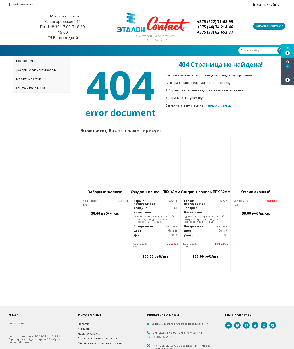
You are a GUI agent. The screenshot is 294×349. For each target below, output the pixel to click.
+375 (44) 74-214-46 (189, 333)
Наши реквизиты (89, 333)
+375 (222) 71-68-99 (163, 333)
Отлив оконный (256, 191)
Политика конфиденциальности (99, 338)
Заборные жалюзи (105, 191)
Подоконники (25, 61)
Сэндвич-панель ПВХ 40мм (155, 191)
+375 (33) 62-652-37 (159, 337)
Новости (83, 324)
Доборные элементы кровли (36, 70)
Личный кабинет (267, 4)
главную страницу (217, 105)
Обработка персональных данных (101, 343)
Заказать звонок (269, 26)
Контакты (84, 329)
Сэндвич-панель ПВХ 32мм (205, 191)
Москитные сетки (28, 79)
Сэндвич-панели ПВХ (31, 88)
